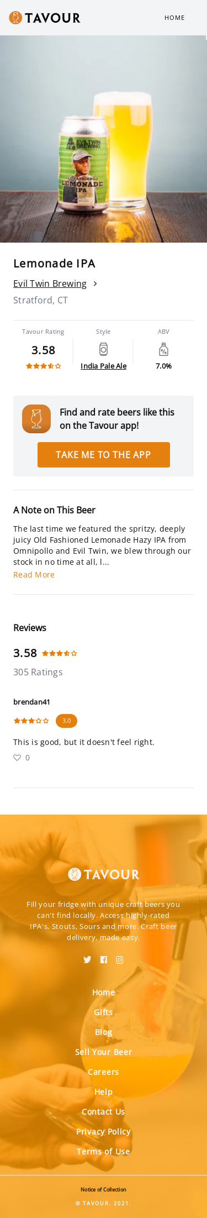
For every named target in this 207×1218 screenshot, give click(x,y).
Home (174, 17)
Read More (34, 574)
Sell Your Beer (103, 1052)
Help (103, 1091)
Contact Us (103, 1111)
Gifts (103, 1012)
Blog (104, 1032)
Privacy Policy (103, 1131)
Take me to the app (103, 455)
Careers (103, 1072)
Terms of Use (103, 1151)
